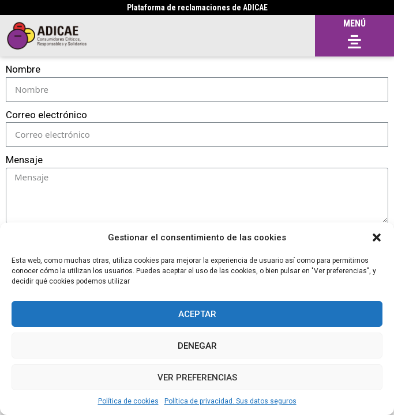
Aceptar (197, 314)
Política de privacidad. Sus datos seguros (230, 401)
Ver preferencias (197, 377)
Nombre (23, 69)
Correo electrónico (46, 114)
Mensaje (24, 159)
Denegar (197, 346)
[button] (376, 237)
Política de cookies (128, 401)
